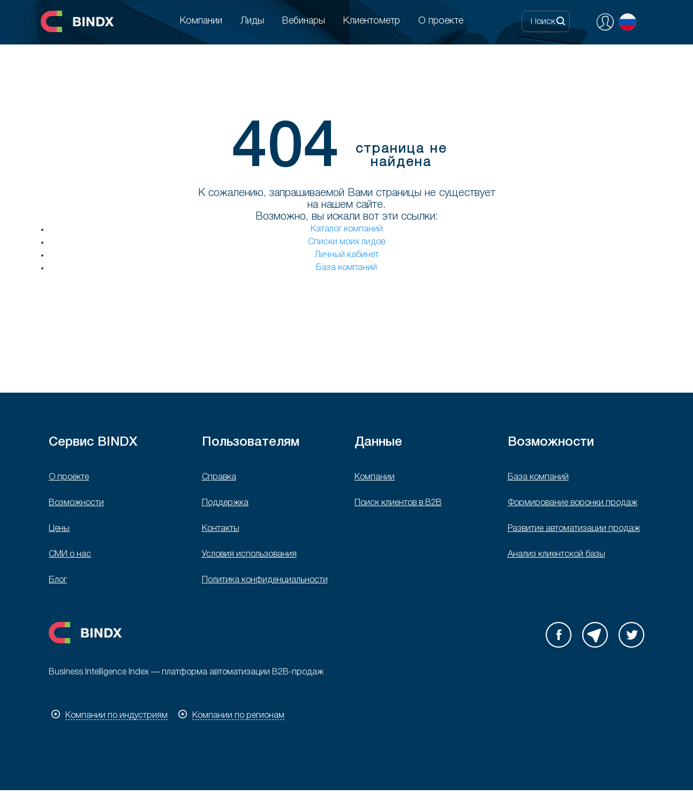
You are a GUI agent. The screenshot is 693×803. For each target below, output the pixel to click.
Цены (59, 528)
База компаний (346, 268)
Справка (219, 477)
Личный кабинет (346, 255)
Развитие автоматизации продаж (574, 528)
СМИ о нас (70, 554)
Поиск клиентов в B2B (398, 503)
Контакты (220, 528)
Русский (627, 22)
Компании (375, 477)
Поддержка (225, 503)
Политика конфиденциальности (265, 580)
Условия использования (249, 554)
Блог (58, 580)
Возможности (76, 503)
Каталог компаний (347, 229)
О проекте (69, 477)
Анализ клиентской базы (556, 554)
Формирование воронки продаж (572, 503)
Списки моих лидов (346, 242)
